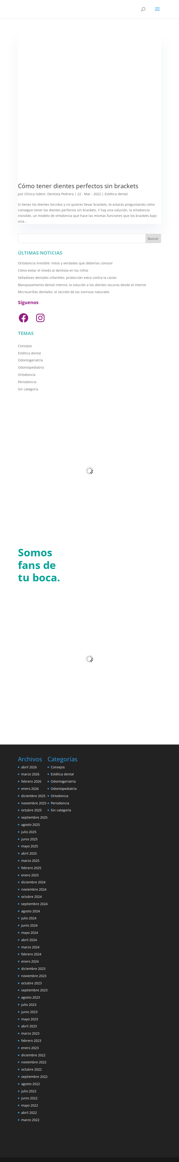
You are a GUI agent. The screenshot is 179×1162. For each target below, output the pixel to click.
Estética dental (116, 194)
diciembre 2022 (33, 1055)
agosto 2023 (30, 997)
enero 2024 (30, 961)
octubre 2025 (31, 810)
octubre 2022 (31, 1069)
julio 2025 (28, 832)
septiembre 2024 (34, 904)
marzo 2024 (30, 947)
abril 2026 (29, 767)
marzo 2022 (30, 1120)
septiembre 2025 (34, 817)
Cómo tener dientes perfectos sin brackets (78, 186)
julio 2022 (28, 1091)
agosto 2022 (30, 1084)
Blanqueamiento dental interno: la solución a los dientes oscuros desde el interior (82, 285)
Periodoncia (27, 382)
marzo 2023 (30, 1033)
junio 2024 (29, 925)
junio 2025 (29, 839)
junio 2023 (29, 1012)
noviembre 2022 (33, 1062)
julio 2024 (28, 918)
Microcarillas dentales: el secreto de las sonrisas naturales (64, 292)
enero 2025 (30, 875)
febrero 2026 (31, 781)
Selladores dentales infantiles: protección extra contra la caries (67, 277)
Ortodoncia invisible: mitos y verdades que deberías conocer (65, 263)
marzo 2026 (30, 774)
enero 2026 (30, 788)
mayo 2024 (29, 932)
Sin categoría (28, 389)
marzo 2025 (30, 860)
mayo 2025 (29, 846)
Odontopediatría (31, 367)
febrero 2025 (31, 868)
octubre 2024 (31, 896)
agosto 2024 (30, 911)
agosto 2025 (30, 824)
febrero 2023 (31, 1040)
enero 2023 (30, 1048)
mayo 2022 (29, 1105)
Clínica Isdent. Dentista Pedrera (49, 194)
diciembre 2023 (33, 968)
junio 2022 (29, 1098)
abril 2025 (29, 853)
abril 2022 (29, 1112)
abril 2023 (29, 1026)
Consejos (25, 346)
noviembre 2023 (33, 976)
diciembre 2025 (33, 796)
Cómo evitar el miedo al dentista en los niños (53, 270)
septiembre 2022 (34, 1076)
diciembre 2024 (33, 882)
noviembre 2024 (33, 889)
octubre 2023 (31, 983)
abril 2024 (29, 940)
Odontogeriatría (30, 360)
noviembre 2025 (33, 803)
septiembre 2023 (34, 990)
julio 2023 (28, 1004)
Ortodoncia (26, 374)
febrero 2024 (31, 954)
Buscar (153, 238)
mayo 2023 (29, 1019)
